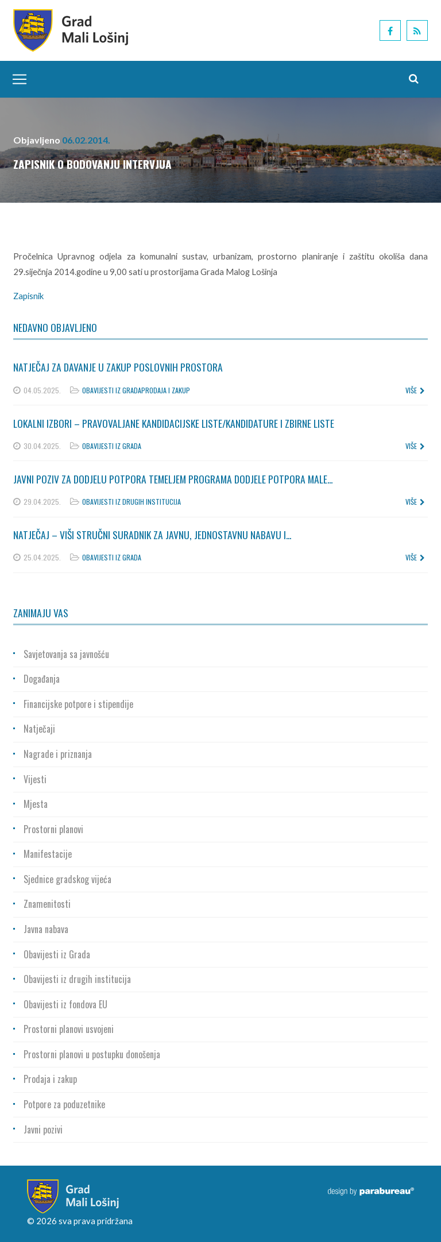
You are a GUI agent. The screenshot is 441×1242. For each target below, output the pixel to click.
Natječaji (39, 729)
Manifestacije (48, 854)
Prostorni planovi (53, 829)
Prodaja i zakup (165, 390)
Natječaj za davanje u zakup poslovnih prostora (118, 366)
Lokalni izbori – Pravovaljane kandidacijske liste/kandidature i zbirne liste (173, 423)
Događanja (42, 679)
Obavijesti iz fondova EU (65, 1004)
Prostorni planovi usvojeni (69, 1029)
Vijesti (35, 779)
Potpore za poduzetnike (64, 1104)
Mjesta (36, 804)
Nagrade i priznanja (58, 754)
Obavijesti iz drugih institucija (131, 501)
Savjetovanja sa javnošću (66, 654)
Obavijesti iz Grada (111, 390)
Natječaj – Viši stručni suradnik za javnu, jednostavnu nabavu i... (152, 534)
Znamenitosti (47, 904)
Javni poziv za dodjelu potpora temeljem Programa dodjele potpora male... (172, 478)
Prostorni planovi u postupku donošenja (92, 1054)
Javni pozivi (43, 1129)
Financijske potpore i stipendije (78, 704)
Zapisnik (28, 296)
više (415, 390)
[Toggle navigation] (16, 79)
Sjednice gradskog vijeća (67, 879)
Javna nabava (46, 929)
